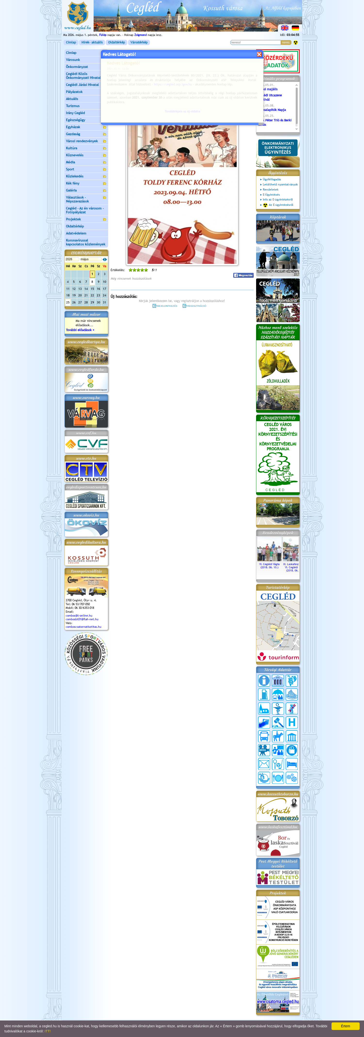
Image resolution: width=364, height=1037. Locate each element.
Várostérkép (138, 42)
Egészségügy (86, 120)
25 (68, 302)
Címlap (71, 42)
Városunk (86, 60)
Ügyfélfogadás (272, 179)
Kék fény (86, 183)
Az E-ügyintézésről (278, 205)
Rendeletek (270, 189)
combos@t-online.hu (79, 615)
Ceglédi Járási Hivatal (82, 85)
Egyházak (86, 127)
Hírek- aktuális (92, 42)
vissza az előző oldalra (238, 59)
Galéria (86, 190)
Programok (148, 71)
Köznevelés (86, 155)
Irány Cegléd (75, 113)
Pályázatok (74, 92)
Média (86, 162)
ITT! (48, 1031)
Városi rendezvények (86, 141)
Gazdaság (86, 134)
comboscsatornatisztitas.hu (83, 626)
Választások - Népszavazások (86, 199)
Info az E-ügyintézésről (278, 199)
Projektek (86, 219)
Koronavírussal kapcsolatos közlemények (85, 242)
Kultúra (86, 148)
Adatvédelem (76, 233)
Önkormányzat (86, 67)
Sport (86, 169)
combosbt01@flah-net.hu (82, 619)
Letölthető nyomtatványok (280, 184)
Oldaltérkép (116, 42)
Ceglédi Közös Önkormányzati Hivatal (86, 76)
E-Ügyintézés (271, 194)
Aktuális (86, 99)
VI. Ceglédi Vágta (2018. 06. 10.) (269, 564)
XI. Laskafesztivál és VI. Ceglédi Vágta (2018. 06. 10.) (295, 566)
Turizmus (86, 106)
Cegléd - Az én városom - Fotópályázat (85, 210)
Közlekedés (86, 176)
